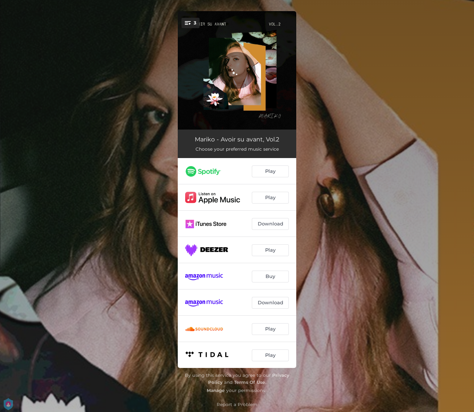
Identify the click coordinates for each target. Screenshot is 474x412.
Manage (216, 390)
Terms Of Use (249, 382)
